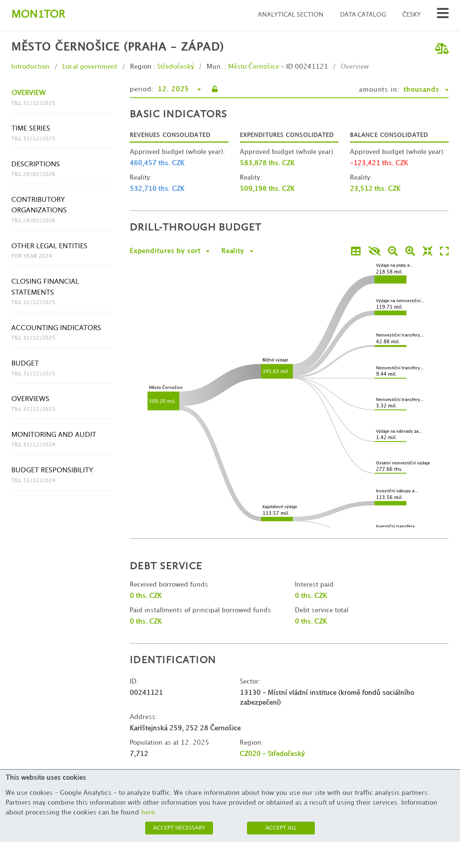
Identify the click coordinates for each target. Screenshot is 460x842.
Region (141, 67)
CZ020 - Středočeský (272, 754)
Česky (411, 15)
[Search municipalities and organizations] (443, 15)
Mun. (214, 67)
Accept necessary (179, 827)
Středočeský (175, 67)
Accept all (281, 827)
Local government (89, 67)
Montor (38, 14)
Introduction (30, 67)
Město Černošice (253, 67)
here (148, 813)
